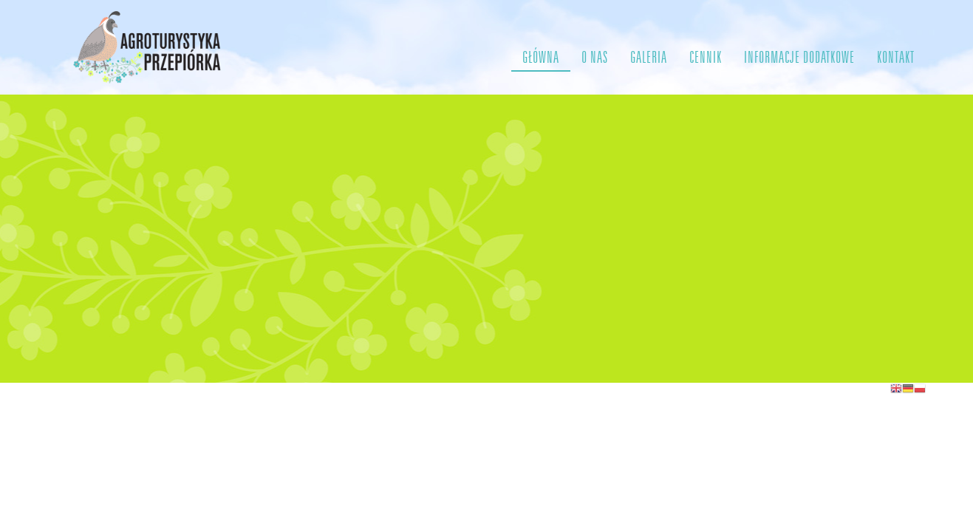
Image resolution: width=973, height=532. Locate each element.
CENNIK (705, 57)
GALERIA (648, 57)
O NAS (594, 57)
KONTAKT (896, 57)
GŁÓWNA (540, 57)
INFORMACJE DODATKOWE (799, 57)
